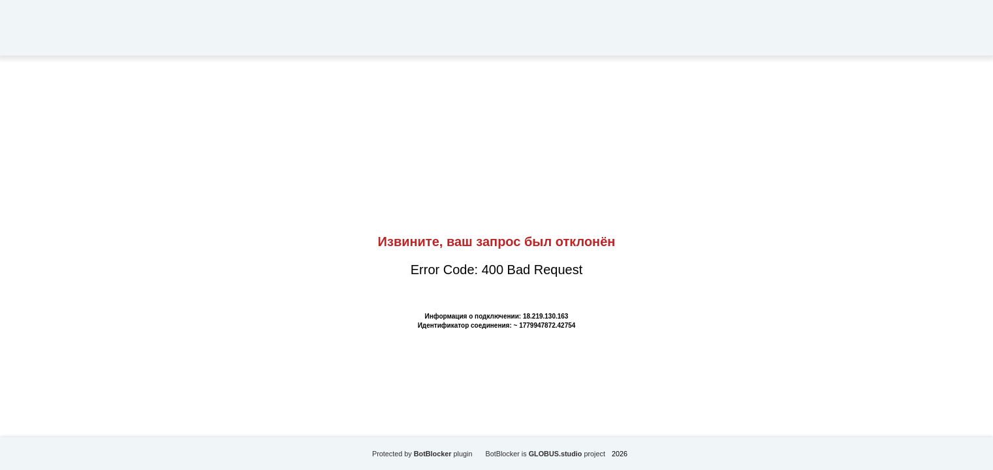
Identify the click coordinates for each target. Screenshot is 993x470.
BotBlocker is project (545, 454)
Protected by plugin (422, 454)
